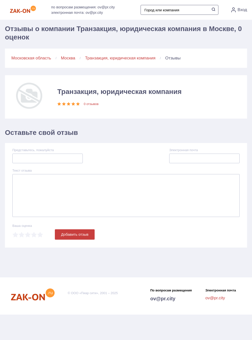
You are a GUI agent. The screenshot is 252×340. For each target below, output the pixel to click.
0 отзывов (91, 104)
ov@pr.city (162, 298)
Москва (68, 58)
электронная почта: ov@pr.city (77, 12)
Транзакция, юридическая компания (120, 58)
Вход (239, 9)
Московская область (31, 58)
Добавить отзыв (74, 234)
